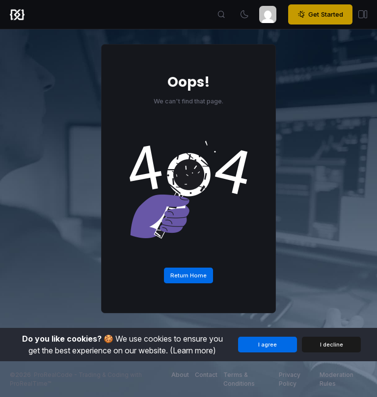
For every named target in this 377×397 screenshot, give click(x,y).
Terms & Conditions (239, 379)
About (180, 374)
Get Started (320, 14)
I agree (267, 344)
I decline (331, 344)
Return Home (188, 275)
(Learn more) (193, 350)
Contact (206, 374)
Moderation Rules (336, 379)
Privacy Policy (289, 379)
